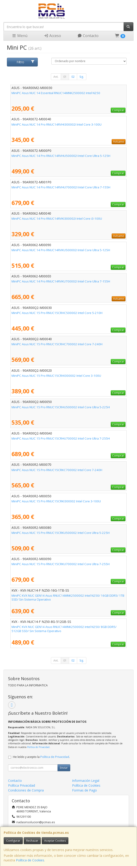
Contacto (88, 35)
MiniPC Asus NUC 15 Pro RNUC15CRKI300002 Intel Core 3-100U (56, 501)
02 (73, 77)
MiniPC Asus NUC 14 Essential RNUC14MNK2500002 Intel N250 (56, 93)
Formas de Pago (84, 790)
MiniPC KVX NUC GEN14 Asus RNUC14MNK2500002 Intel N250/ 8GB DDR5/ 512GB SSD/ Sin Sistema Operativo (64, 629)
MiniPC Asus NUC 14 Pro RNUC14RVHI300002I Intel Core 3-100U (57, 124)
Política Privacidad (21, 785)
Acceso (52, 35)
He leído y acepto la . (41, 757)
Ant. (55, 77)
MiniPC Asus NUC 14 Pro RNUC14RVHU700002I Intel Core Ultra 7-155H (61, 187)
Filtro (26, 62)
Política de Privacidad (38, 747)
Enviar (64, 768)
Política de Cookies (30, 860)
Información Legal (85, 780)
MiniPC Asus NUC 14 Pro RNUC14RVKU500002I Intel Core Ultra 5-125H (61, 250)
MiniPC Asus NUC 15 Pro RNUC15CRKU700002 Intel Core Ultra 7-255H (61, 564)
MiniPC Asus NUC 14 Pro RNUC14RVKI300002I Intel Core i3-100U (57, 218)
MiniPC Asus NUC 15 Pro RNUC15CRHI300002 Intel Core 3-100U (56, 376)
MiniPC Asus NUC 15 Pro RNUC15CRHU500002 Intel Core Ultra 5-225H (61, 407)
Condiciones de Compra (26, 790)
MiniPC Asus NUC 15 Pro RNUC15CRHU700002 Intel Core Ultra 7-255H (61, 438)
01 (65, 77)
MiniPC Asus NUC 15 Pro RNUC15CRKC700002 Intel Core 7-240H (57, 470)
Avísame (118, 142)
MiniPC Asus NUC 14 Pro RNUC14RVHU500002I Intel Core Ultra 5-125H (61, 156)
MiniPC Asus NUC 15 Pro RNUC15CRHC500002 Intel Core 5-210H (57, 313)
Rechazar (32, 841)
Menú (19, 35)
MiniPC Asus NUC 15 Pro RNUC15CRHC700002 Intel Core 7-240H (57, 344)
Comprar (118, 110)
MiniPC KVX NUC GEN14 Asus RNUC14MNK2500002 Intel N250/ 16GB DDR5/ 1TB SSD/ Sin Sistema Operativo (68, 597)
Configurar (13, 841)
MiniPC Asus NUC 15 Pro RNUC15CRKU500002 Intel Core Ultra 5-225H (61, 533)
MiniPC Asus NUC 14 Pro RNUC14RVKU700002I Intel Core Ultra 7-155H (61, 281)
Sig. (81, 77)
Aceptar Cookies (55, 841)
